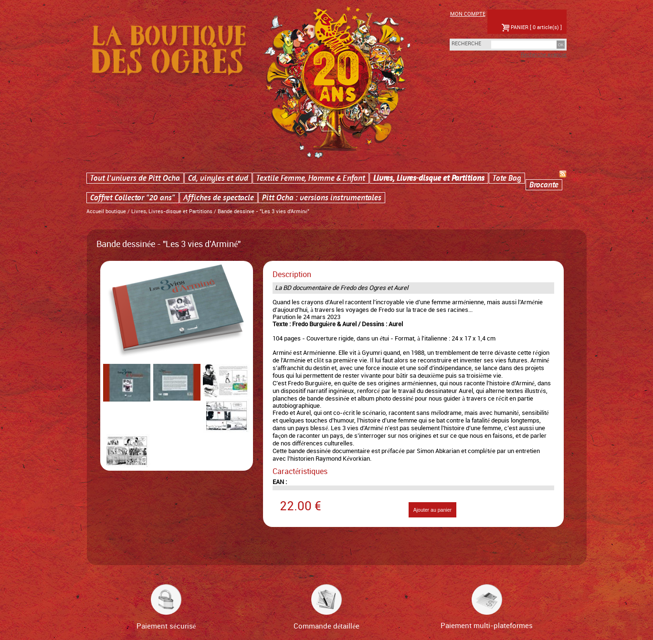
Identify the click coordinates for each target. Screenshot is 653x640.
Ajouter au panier (432, 510)
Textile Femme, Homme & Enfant (310, 178)
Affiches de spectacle (218, 198)
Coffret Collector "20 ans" (132, 198)
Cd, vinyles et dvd (218, 178)
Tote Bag (507, 178)
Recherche (461, 44)
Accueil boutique (106, 212)
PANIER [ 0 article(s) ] (532, 27)
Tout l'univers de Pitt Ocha (135, 178)
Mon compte (467, 14)
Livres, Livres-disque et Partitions (428, 178)
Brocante (543, 185)
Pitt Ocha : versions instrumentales (321, 198)
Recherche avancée (544, 55)
